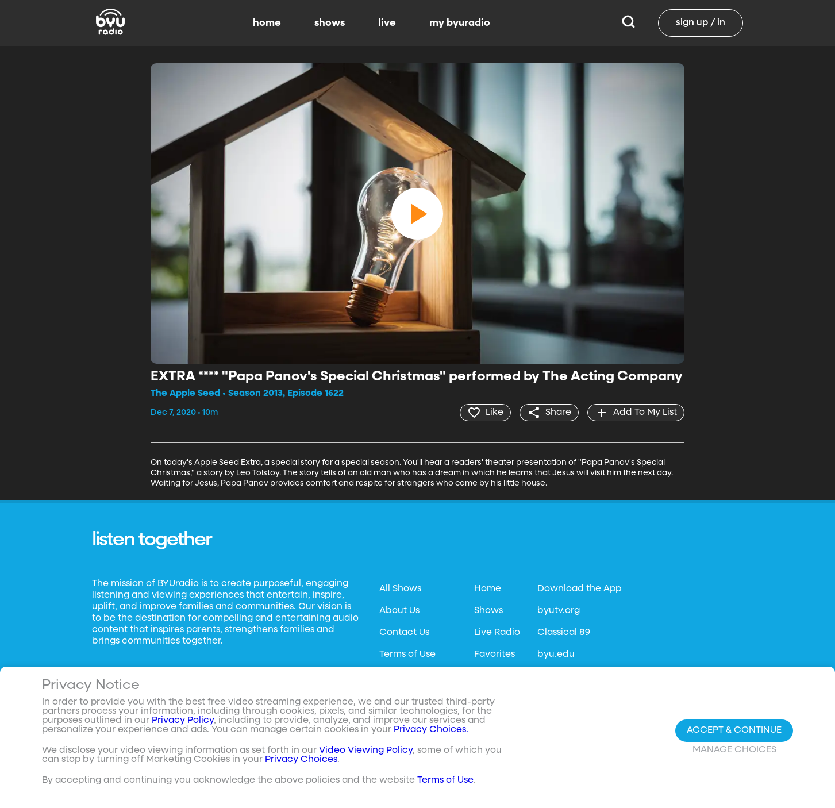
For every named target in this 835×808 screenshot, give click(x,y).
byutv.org (558, 610)
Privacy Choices (301, 759)
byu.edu (556, 654)
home (267, 23)
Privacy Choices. (431, 729)
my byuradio (459, 23)
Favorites (494, 654)
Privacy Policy (183, 720)
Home (487, 589)
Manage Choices (734, 750)
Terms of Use (407, 654)
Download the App (579, 589)
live (387, 23)
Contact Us (404, 632)
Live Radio (497, 632)
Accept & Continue (734, 730)
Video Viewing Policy (366, 750)
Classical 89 (563, 632)
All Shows (400, 589)
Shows (488, 610)
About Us (399, 610)
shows (329, 23)
